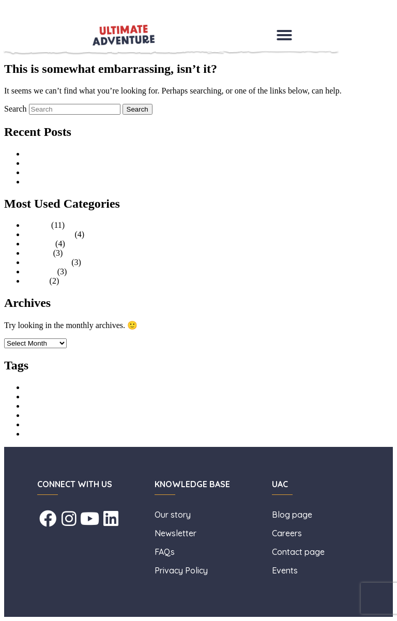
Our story (174, 514)
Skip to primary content (43, 8)
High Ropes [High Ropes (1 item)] (38, 407)
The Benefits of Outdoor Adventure (84, 172)
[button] (284, 35)
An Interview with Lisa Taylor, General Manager (106, 153)
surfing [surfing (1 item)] (32, 435)
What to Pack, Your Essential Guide (84, 181)
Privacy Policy (181, 570)
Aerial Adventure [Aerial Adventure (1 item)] (44, 388)
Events (36, 280)
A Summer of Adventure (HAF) (77, 163)
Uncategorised (48, 234)
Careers (288, 533)
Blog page (292, 514)
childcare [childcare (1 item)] (35, 397)
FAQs (165, 552)
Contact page (298, 552)
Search (15, 108)
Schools (38, 253)
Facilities (40, 271)
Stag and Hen (47, 262)
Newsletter (176, 533)
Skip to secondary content (47, 17)
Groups (37, 225)
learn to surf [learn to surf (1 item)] (38, 425)
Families (39, 243)
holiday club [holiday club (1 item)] (38, 416)
